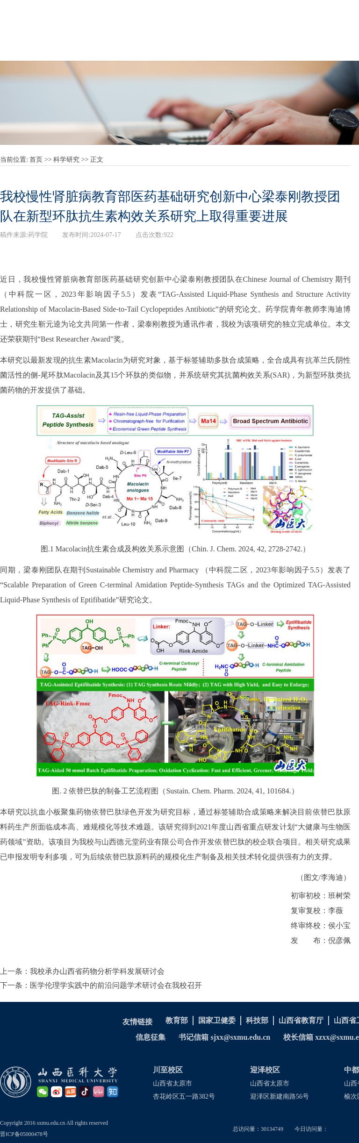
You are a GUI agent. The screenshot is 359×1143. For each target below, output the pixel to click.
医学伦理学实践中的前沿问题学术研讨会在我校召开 (116, 985)
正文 (96, 159)
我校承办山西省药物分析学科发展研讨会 (97, 971)
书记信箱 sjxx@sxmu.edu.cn (224, 1037)
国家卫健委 (217, 1020)
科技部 (257, 1020)
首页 (36, 159)
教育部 (176, 1020)
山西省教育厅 (301, 1020)
